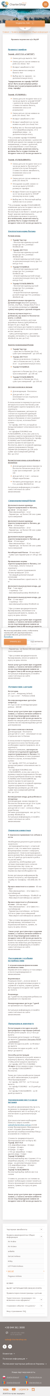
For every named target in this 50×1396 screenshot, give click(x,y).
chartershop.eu (33, 1377)
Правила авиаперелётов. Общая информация (29, 32)
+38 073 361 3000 (17, 1333)
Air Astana (12, 1246)
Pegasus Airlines (15, 1276)
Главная (6, 32)
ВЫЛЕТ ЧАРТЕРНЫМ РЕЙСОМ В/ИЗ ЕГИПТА (24, 1288)
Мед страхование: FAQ (16, 1311)
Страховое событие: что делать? (25, 1305)
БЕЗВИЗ (10, 1283)
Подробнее (8, 637)
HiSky (10, 1261)
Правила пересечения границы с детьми (24, 1293)
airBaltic (11, 1251)
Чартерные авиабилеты (25, 1229)
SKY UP (11, 1271)
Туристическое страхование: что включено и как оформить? (25, 1299)
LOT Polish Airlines (15, 1266)
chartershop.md (11, 1382)
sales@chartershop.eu (16, 1339)
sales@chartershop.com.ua (19, 1125)
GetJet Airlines (14, 1256)
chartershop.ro (33, 1382)
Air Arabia (12, 1241)
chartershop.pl (11, 1377)
